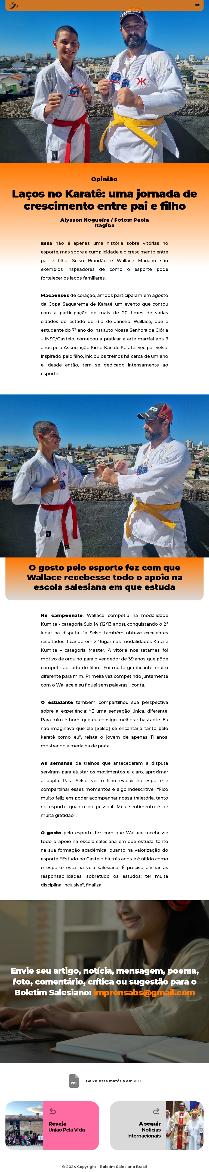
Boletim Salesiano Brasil (123, 1166)
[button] (198, 5)
